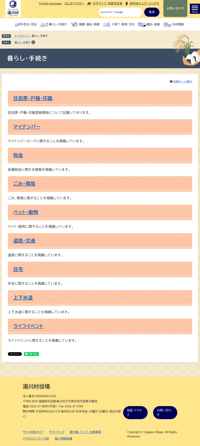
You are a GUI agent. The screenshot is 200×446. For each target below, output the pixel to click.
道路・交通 (24, 241)
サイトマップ (56, 432)
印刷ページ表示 (182, 81)
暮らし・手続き (23, 42)
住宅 (18, 269)
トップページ (21, 35)
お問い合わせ (175, 8)
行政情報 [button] (178, 24)
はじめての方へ (74, 3)
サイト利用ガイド (33, 432)
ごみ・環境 (24, 184)
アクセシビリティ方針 (36, 438)
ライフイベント (28, 326)
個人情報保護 (63, 438)
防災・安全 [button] (30, 24)
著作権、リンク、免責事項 (85, 432)
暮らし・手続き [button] (58, 24)
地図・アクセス (134, 412)
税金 (18, 155)
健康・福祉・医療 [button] (89, 24)
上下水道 (23, 297)
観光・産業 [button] (153, 24)
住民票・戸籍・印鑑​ (33, 98)
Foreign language (50, 3)
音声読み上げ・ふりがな (144, 3)
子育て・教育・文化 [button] (123, 24)
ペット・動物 (25, 212)
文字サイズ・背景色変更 (107, 3)
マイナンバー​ (27, 127)
